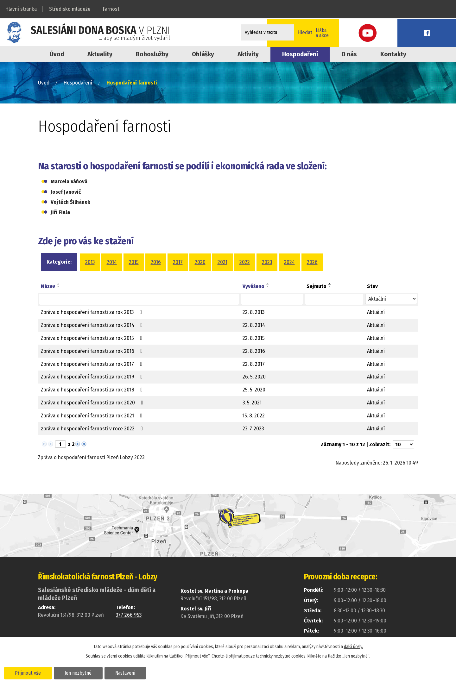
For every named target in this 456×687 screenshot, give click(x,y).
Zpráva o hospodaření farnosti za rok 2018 (93, 389)
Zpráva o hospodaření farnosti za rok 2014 (93, 325)
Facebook (442, 32)
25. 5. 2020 (254, 389)
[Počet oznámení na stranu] (403, 444)
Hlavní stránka (21, 9)
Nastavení (131, 672)
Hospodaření (78, 82)
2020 (200, 262)
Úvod (57, 54)
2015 (134, 262)
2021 (222, 262)
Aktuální (376, 312)
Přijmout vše (29, 672)
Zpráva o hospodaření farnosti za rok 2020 (93, 402)
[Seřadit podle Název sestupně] (58, 286)
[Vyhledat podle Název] (139, 299)
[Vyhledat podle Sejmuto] (334, 299)
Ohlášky (203, 54)
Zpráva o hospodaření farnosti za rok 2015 (93, 338)
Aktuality (99, 54)
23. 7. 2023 (253, 428)
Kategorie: (59, 262)
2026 (312, 262)
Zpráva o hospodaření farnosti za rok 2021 (93, 415)
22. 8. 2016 (254, 351)
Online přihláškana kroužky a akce (368, 32)
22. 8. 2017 (254, 364)
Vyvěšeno (253, 286)
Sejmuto (316, 286)
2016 (156, 262)
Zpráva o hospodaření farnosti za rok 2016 (93, 351)
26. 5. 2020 (254, 376)
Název (48, 286)
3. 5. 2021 (252, 402)
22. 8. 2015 (254, 338)
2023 (267, 262)
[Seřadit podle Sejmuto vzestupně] (329, 284)
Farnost (111, 9)
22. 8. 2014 (254, 325)
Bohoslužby (152, 54)
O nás (349, 54)
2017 (178, 262)
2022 (244, 262)
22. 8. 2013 (253, 312)
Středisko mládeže (70, 9)
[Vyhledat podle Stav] (391, 299)
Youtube (413, 32)
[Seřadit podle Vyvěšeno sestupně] (267, 286)
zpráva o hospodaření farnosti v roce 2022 (93, 428)
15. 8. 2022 (254, 415)
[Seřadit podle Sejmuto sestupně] (329, 286)
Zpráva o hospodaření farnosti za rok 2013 (92, 312)
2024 (289, 262)
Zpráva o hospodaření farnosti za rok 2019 (93, 376)
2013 (90, 262)
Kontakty (393, 54)
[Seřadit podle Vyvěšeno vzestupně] (267, 284)
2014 (112, 262)
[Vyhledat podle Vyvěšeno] (272, 299)
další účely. (353, 646)
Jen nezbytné (81, 672)
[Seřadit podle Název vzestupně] (58, 284)
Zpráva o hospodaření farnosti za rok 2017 (93, 364)
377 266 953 (129, 615)
